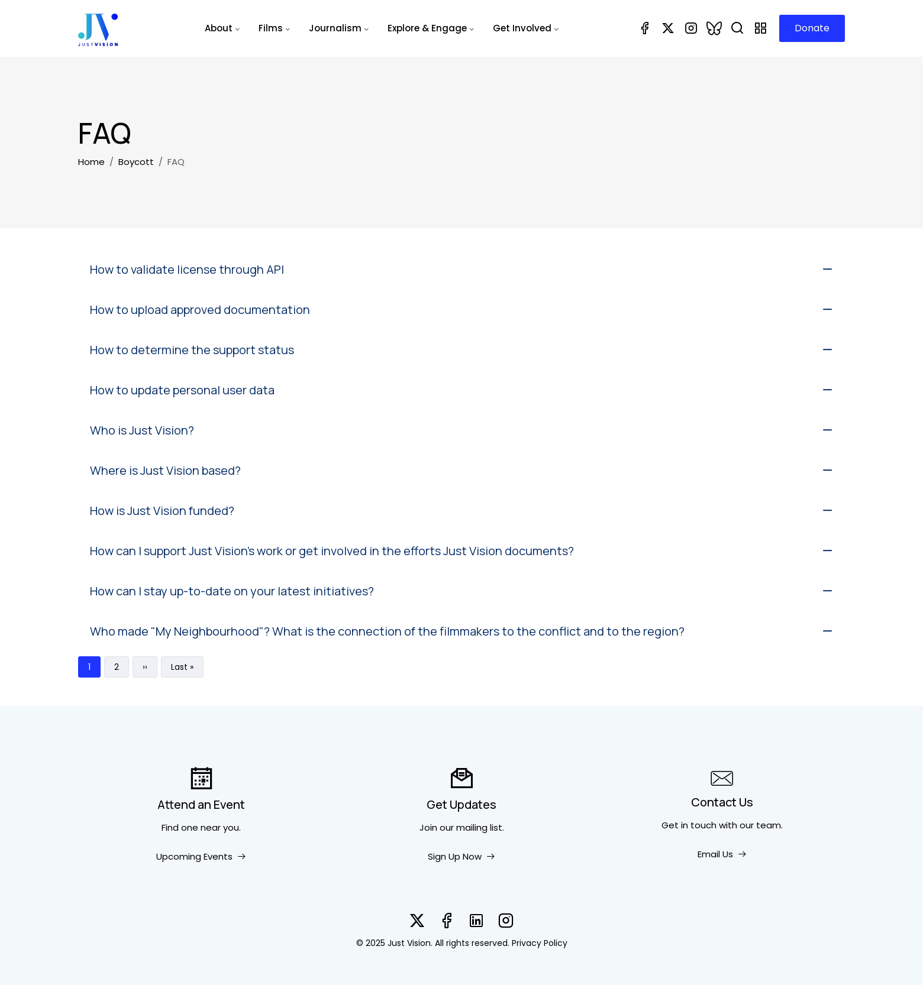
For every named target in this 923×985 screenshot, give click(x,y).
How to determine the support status (192, 350)
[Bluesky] (714, 28)
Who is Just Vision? (142, 430)
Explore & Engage (427, 28)
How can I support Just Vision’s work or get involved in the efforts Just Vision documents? (332, 551)
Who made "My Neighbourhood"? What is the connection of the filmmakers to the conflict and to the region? (387, 631)
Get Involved (522, 28)
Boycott (136, 161)
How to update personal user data (182, 390)
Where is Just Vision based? (165, 470)
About (219, 28)
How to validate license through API (187, 269)
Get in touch (689, 825)
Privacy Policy (539, 943)
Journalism (335, 28)
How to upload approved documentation (200, 309)
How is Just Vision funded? (162, 511)
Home (91, 161)
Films (271, 28)
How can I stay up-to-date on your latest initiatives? (232, 591)
